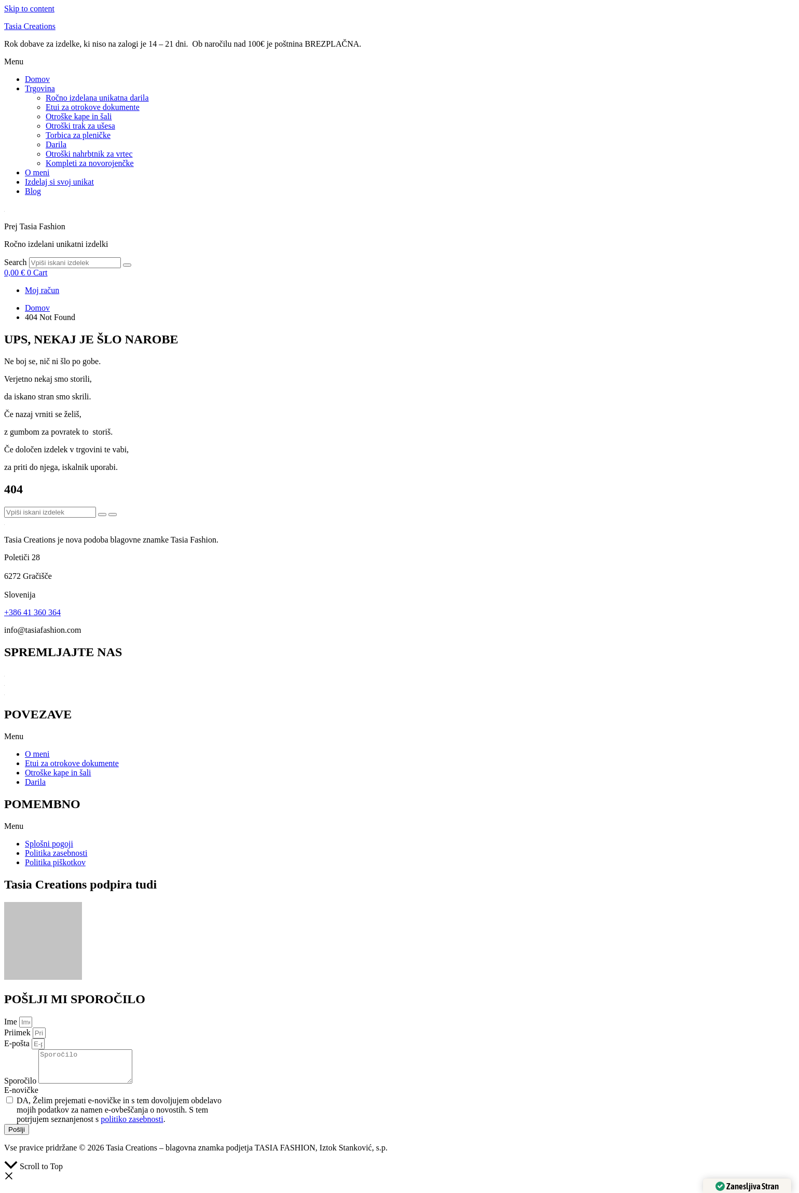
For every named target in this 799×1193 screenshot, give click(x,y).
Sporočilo (21, 1087)
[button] (399, 61)
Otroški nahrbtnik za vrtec (89, 153)
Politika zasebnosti (56, 853)
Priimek (18, 1032)
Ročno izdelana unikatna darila (97, 97)
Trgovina (40, 88)
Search (15, 262)
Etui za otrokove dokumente (93, 107)
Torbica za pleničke (78, 135)
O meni (37, 172)
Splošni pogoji (49, 843)
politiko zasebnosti (132, 1125)
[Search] (127, 265)
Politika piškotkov (55, 862)
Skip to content (29, 8)
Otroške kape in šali (79, 116)
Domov (37, 79)
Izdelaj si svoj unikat (59, 181)
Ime (11, 1021)
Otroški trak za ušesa (80, 125)
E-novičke (21, 1096)
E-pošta (18, 1043)
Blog (33, 191)
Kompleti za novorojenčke (90, 163)
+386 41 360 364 (32, 612)
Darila (56, 144)
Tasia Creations (30, 26)
